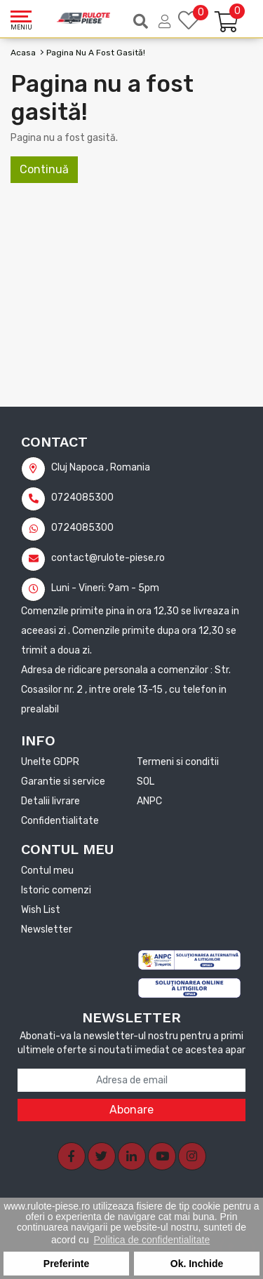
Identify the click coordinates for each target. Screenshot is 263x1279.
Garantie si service (63, 781)
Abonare (131, 1109)
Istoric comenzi (56, 890)
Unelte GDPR (50, 762)
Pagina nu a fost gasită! (95, 52)
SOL (145, 781)
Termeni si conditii (178, 762)
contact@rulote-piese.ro (93, 558)
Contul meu (47, 871)
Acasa (23, 52)
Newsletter (46, 929)
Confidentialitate (60, 821)
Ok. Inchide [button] (196, 1263)
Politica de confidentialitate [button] (151, 1239)
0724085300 (67, 497)
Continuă (44, 169)
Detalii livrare (50, 801)
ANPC (149, 801)
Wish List (40, 910)
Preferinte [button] (66, 1263)
